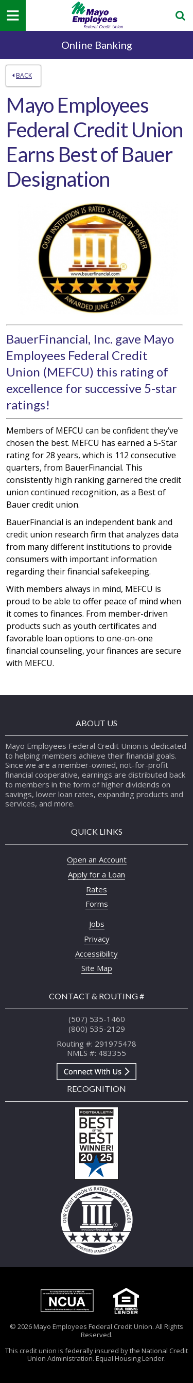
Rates (96, 889)
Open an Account (97, 859)
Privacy (97, 938)
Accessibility (96, 953)
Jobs (96, 924)
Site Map (96, 968)
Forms (96, 904)
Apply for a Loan (96, 874)
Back (22, 75)
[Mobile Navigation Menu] (13, 15)
